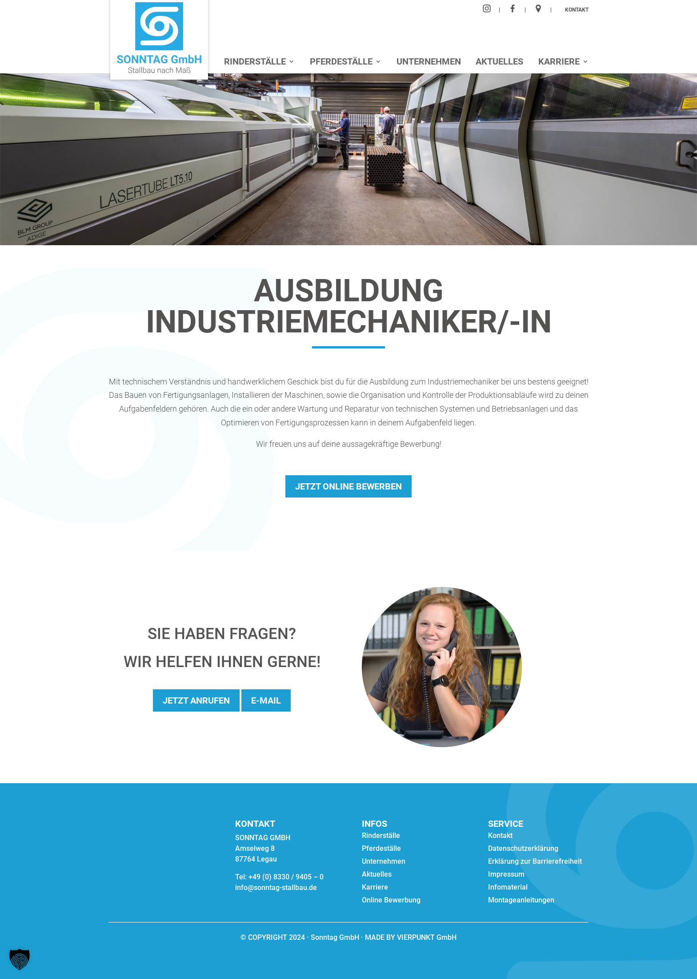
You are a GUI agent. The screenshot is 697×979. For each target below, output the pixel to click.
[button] (19, 959)
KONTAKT (577, 10)
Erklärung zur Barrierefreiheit (535, 862)
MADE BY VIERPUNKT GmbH (410, 937)
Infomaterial (508, 887)
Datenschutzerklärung (523, 849)
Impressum (506, 874)
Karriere (559, 62)
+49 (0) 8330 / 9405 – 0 (286, 877)
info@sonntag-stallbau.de (276, 887)
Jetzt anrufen (196, 700)
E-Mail (266, 700)
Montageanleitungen (521, 900)
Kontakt (500, 836)
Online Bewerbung (391, 900)
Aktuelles (499, 62)
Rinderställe (255, 62)
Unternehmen (429, 62)
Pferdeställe (341, 62)
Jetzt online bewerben (348, 486)
